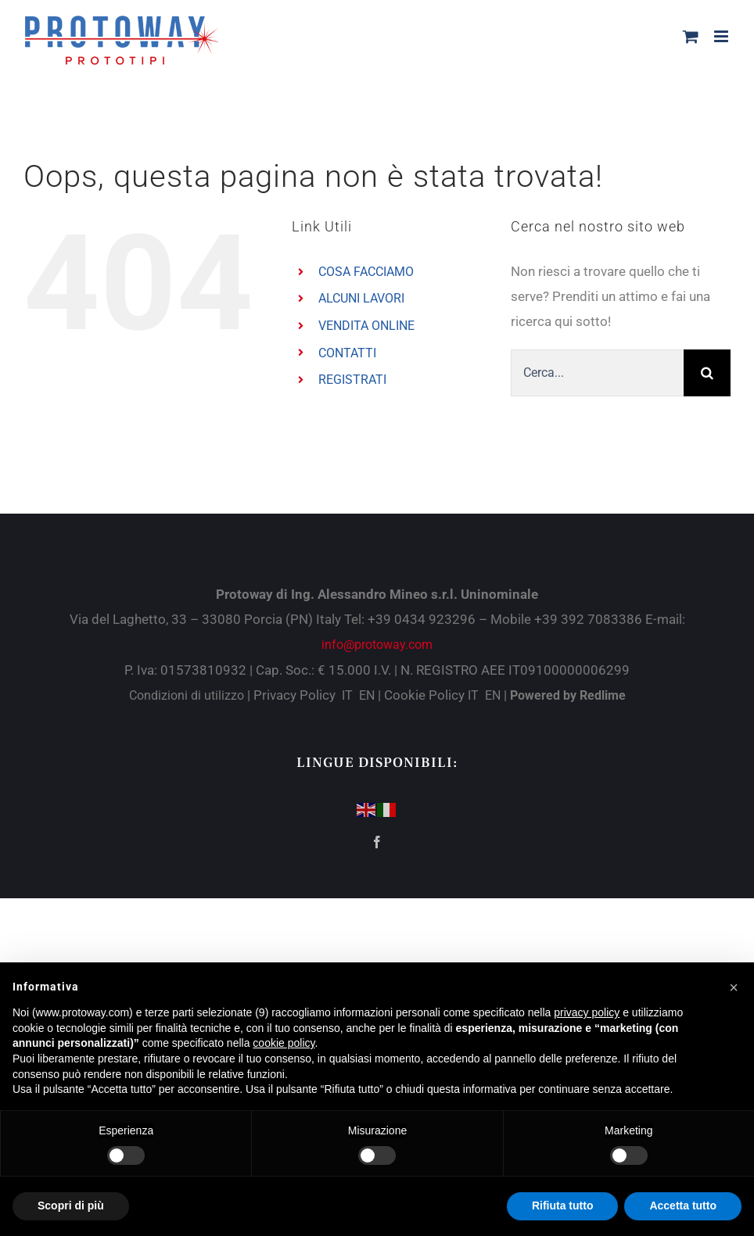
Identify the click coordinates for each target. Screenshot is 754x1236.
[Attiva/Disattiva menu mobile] (722, 36)
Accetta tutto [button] (682, 1205)
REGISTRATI (352, 379)
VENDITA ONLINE (366, 325)
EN (367, 695)
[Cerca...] (597, 372)
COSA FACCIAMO (366, 271)
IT (347, 695)
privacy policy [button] (586, 1012)
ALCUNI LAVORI (361, 298)
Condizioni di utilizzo (188, 695)
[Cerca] (707, 372)
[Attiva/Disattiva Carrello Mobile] (690, 36)
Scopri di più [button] (71, 1205)
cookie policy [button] (283, 1043)
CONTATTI (347, 353)
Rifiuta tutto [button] (563, 1205)
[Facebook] (377, 842)
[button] (733, 987)
